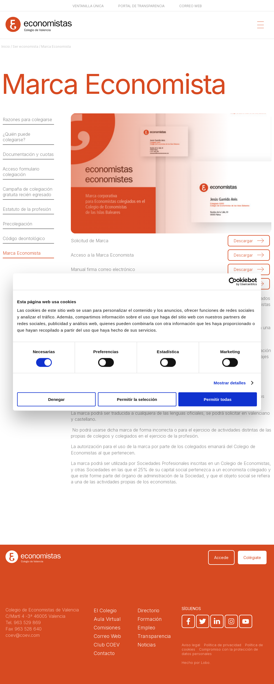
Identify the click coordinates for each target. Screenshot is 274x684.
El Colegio (105, 610)
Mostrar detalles (230, 382)
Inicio (5, 46)
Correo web (190, 6)
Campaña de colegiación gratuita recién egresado (27, 191)
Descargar (243, 240)
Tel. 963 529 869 (23, 622)
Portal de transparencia (141, 6)
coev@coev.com (23, 635)
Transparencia (154, 636)
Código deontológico (24, 238)
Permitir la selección (137, 399)
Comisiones (107, 627)
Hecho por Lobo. (196, 662)
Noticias (147, 645)
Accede (221, 557)
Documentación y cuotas (28, 154)
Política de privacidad (222, 645)
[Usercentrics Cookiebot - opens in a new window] (233, 281)
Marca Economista (22, 253)
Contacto (104, 653)
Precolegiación (17, 224)
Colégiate (252, 557)
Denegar (56, 399)
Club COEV (107, 645)
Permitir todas (218, 399)
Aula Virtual (107, 619)
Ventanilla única (88, 6)
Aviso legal (191, 645)
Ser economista (25, 46)
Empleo (146, 627)
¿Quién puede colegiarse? (16, 136)
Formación (150, 619)
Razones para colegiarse (27, 119)
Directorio (148, 610)
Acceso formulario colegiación (21, 171)
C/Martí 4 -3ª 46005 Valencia (35, 616)
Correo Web (107, 636)
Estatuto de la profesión (27, 209)
